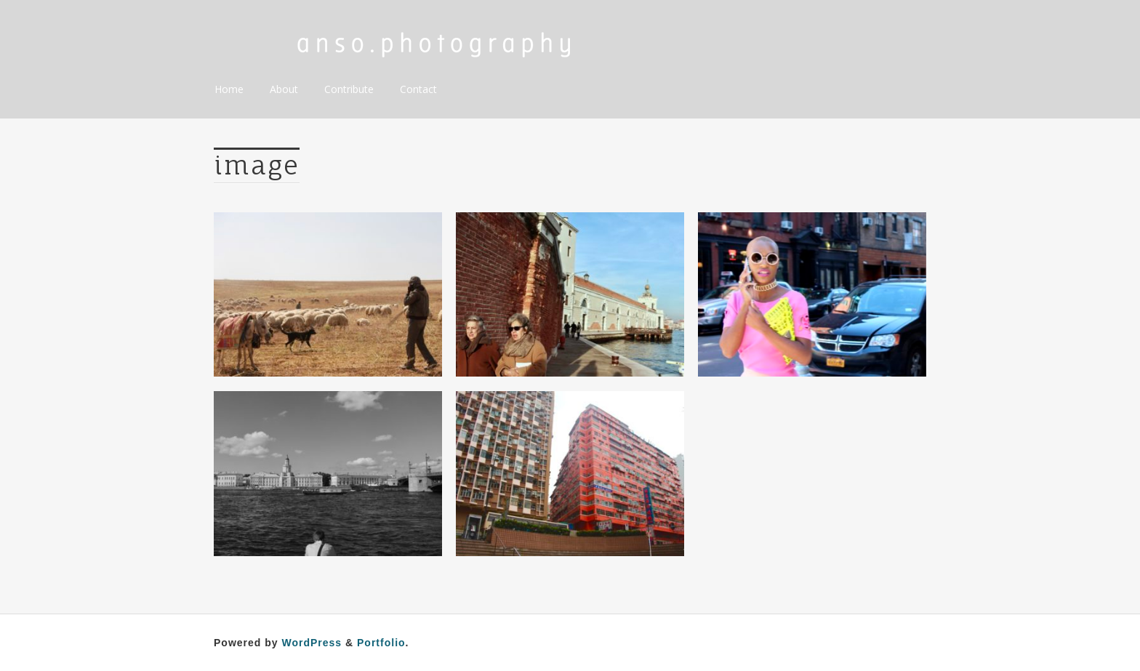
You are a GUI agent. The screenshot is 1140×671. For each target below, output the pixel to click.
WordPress (311, 642)
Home (229, 89)
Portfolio (381, 642)
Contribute (349, 89)
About (284, 89)
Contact (418, 89)
